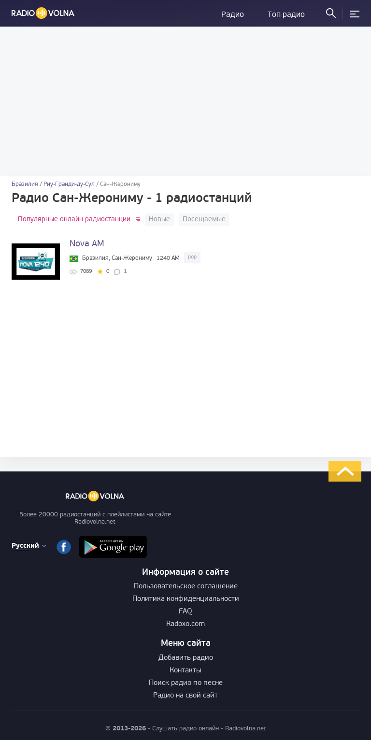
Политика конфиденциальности (185, 599)
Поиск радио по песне (186, 683)
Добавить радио (185, 658)
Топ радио (286, 15)
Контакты (185, 670)
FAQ (185, 611)
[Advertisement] (185, 101)
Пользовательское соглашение (186, 586)
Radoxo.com (185, 624)
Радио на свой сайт (185, 695)
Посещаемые (204, 219)
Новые (159, 219)
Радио (232, 15)
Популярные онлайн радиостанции (74, 219)
